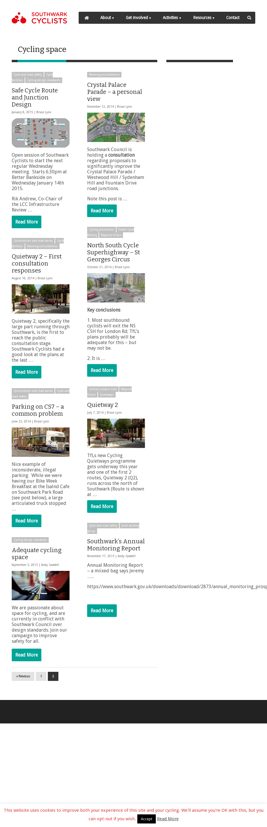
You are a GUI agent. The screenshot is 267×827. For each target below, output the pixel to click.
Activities (170, 17)
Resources (202, 17)
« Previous (23, 676)
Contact (232, 17)
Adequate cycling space (37, 555)
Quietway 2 (102, 406)
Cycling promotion (101, 229)
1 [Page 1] (41, 676)
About (105, 17)
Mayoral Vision (110, 235)
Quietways (106, 396)
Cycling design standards (43, 80)
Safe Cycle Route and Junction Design (35, 97)
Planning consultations (103, 74)
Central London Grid (102, 390)
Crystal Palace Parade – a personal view (114, 91)
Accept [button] (146, 819)
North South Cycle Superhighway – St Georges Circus (113, 252)
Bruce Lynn (43, 112)
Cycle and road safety (27, 74)
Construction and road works (33, 241)
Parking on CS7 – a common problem (38, 411)
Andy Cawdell (126, 557)
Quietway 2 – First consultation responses (37, 264)
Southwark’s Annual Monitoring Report (115, 546)
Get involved (137, 17)
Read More (26, 221)
